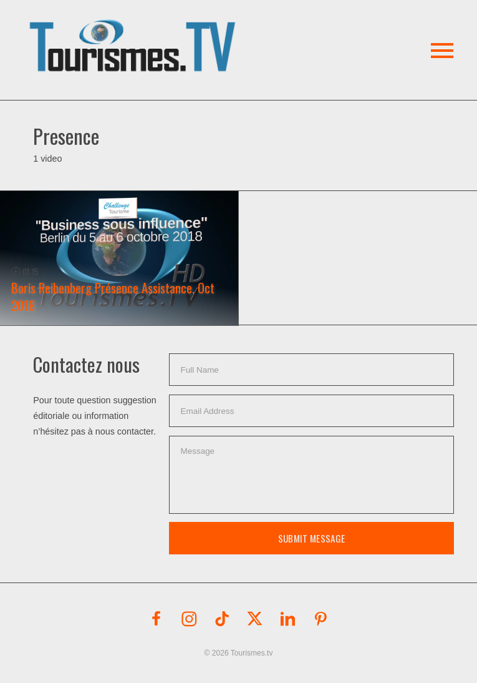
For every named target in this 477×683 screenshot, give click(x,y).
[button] (134, 31)
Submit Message (311, 538)
